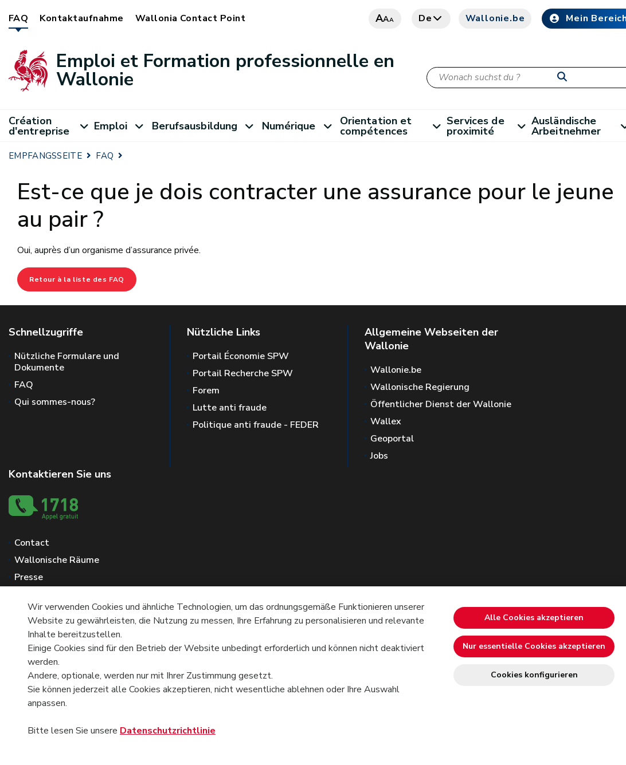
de (431, 18)
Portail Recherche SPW (243, 373)
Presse (28, 577)
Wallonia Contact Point (190, 18)
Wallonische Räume (56, 560)
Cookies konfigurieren (534, 674)
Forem (206, 390)
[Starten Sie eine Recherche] (565, 77)
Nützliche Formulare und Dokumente (66, 361)
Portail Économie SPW (241, 356)
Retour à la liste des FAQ (76, 279)
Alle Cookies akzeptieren (534, 617)
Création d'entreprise (51, 126)
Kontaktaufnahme (81, 18)
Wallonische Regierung (419, 387)
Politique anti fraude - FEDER (256, 425)
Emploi (123, 126)
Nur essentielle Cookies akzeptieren (534, 646)
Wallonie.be (495, 18)
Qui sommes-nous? (54, 402)
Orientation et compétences (393, 126)
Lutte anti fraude (230, 407)
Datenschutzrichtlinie (168, 730)
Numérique (301, 126)
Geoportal (392, 438)
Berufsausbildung (207, 126)
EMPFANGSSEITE (45, 155)
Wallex (385, 421)
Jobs (379, 456)
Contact (31, 543)
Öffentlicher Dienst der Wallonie (440, 404)
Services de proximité (489, 126)
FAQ (18, 18)
